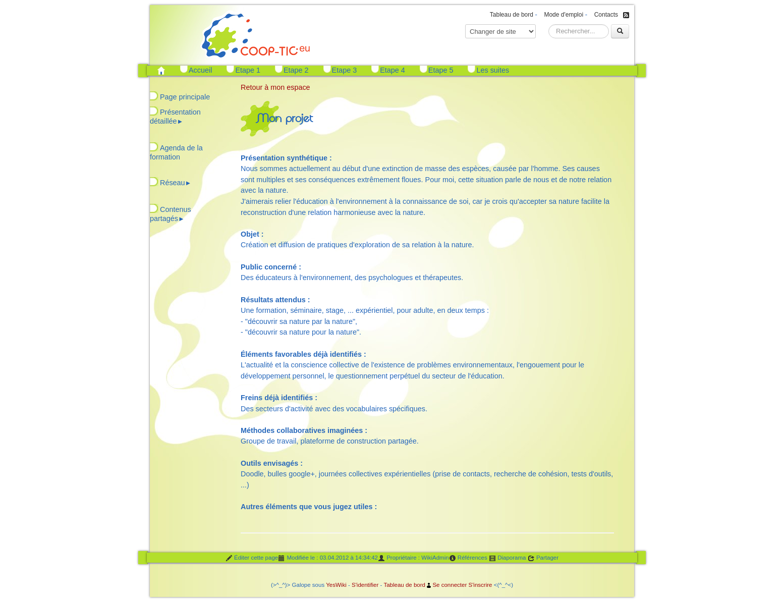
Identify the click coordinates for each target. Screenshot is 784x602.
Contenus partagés (170, 214)
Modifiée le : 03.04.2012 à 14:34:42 (328, 558)
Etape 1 (247, 70)
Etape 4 (392, 70)
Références (468, 558)
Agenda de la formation (176, 152)
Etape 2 (296, 70)
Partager (543, 558)
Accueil (200, 70)
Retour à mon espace (275, 87)
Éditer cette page (252, 558)
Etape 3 (344, 70)
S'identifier (365, 585)
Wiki (341, 585)
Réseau (175, 183)
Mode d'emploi (563, 14)
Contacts (606, 14)
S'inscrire (480, 585)
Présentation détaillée (175, 116)
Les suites (492, 70)
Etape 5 (441, 70)
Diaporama (507, 558)
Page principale (185, 97)
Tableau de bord (511, 14)
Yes (330, 585)
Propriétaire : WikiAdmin (413, 558)
